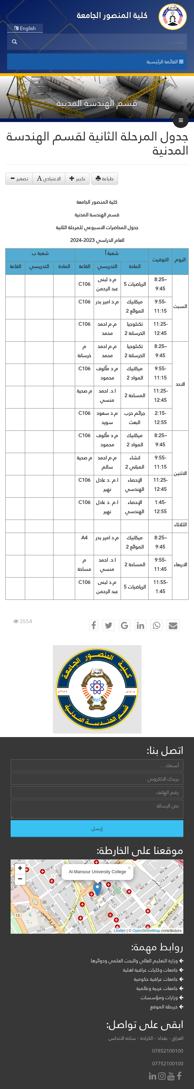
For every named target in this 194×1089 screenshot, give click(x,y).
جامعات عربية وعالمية (160, 988)
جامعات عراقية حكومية (158, 979)
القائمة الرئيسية (165, 61)
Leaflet (120, 930)
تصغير (19, 178)
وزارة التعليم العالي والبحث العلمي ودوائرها (137, 960)
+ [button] (20, 869)
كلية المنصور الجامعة (112, 15)
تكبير (77, 178)
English (25, 28)
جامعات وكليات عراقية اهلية (153, 969)
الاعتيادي (49, 178)
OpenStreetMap (146, 930)
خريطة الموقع (166, 1006)
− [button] (20, 879)
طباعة (104, 178)
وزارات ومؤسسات (162, 997)
